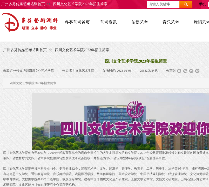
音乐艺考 (171, 22)
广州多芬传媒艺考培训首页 (23, 4)
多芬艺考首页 (77, 22)
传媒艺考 (139, 22)
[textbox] (163, 4)
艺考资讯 (108, 22)
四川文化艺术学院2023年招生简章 (80, 4)
